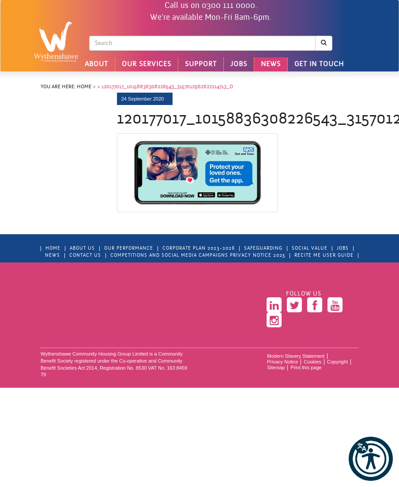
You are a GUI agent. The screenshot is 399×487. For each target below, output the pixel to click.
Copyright (337, 361)
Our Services (146, 64)
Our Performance (128, 248)
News (271, 64)
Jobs (238, 64)
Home (84, 87)
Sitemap (276, 367)
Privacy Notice (282, 361)
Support (201, 64)
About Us (82, 248)
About (96, 64)
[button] (371, 459)
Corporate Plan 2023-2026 (198, 248)
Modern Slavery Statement (295, 356)
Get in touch (319, 64)
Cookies (312, 361)
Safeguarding (263, 248)
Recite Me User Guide (324, 255)
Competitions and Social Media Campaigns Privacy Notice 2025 (197, 255)
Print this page (305, 367)
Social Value (309, 248)
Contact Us (85, 255)
